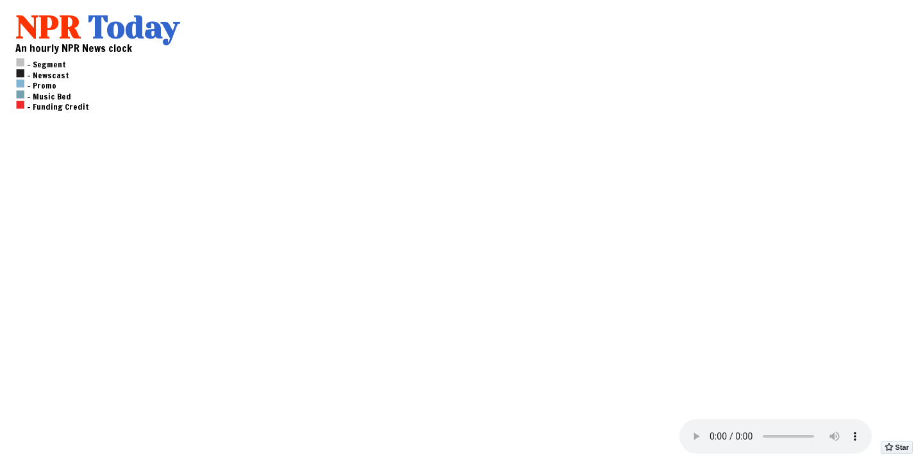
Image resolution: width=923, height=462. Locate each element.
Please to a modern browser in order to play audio (775, 436)
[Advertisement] (81, 265)
